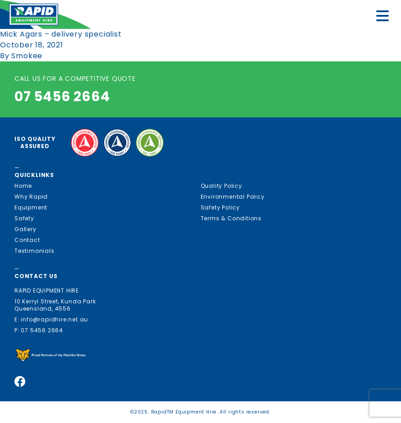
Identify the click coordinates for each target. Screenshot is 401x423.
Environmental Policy (233, 196)
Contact (27, 240)
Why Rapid (31, 196)
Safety (24, 218)
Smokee (26, 56)
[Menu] (385, 17)
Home (23, 186)
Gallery (25, 229)
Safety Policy (220, 207)
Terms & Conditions (231, 218)
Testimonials (34, 251)
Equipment (30, 207)
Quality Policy (221, 186)
